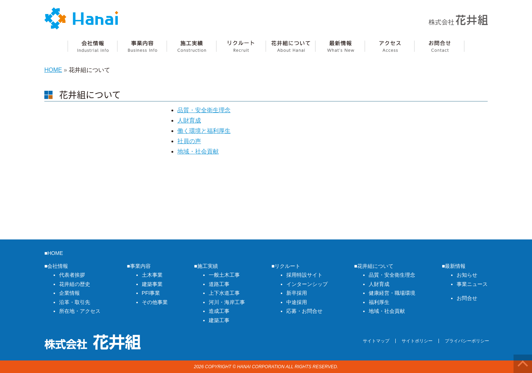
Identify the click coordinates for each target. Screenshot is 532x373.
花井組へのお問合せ (439, 46)
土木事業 (152, 275)
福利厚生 (379, 302)
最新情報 (340, 46)
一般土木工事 (224, 275)
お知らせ (467, 275)
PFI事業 (151, 293)
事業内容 (142, 46)
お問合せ (467, 298)
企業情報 (69, 293)
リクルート (241, 46)
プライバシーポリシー (467, 340)
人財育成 (189, 120)
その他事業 (155, 302)
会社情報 (92, 46)
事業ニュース (472, 284)
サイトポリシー (417, 340)
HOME (53, 70)
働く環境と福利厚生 (204, 131)
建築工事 (219, 320)
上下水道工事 (224, 293)
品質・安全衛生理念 (204, 110)
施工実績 (191, 46)
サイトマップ (376, 340)
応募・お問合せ (304, 311)
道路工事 (219, 284)
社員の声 (189, 141)
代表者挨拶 (72, 275)
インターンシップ (307, 284)
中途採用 (296, 302)
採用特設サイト (304, 275)
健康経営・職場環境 (392, 293)
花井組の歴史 (74, 284)
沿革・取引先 (74, 302)
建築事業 (152, 284)
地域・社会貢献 (198, 151)
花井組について (290, 46)
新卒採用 (296, 293)
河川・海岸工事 (227, 302)
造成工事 (219, 311)
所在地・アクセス (79, 311)
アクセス (389, 46)
